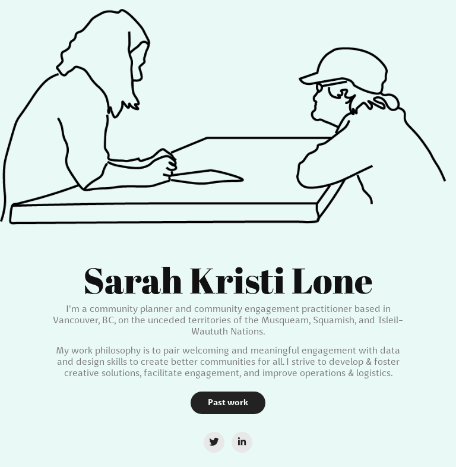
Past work (228, 402)
